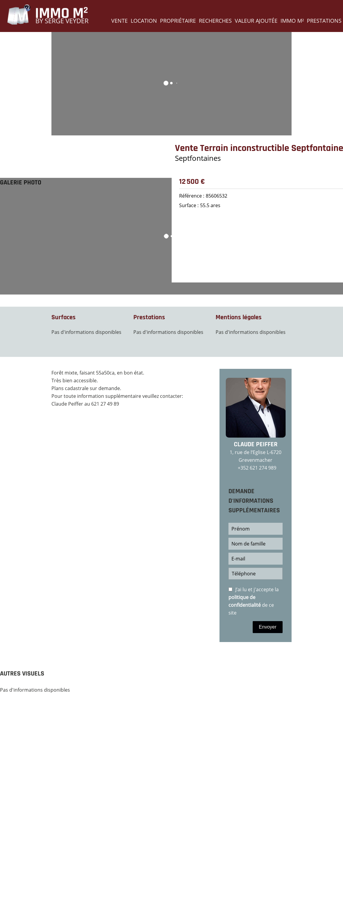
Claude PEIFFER (256, 444)
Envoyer (268, 626)
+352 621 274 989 (257, 467)
